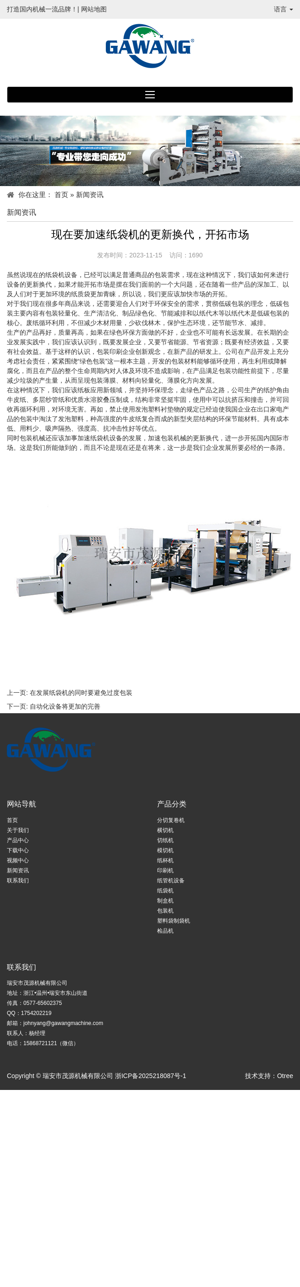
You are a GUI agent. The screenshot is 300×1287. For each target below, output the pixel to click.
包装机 (165, 911)
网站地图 (94, 9)
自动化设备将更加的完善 (65, 706)
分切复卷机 (171, 820)
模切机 (165, 850)
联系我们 (18, 880)
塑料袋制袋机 (173, 921)
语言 (283, 9)
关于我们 (18, 830)
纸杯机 (165, 860)
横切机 (165, 830)
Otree (285, 1075)
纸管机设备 (171, 880)
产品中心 (18, 840)
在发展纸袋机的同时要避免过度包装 (81, 692)
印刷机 (165, 870)
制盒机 (165, 900)
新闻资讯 (18, 870)
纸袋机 (165, 890)
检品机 (165, 931)
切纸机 (165, 840)
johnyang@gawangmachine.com (63, 1023)
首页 (61, 194)
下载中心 (18, 850)
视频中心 (18, 860)
